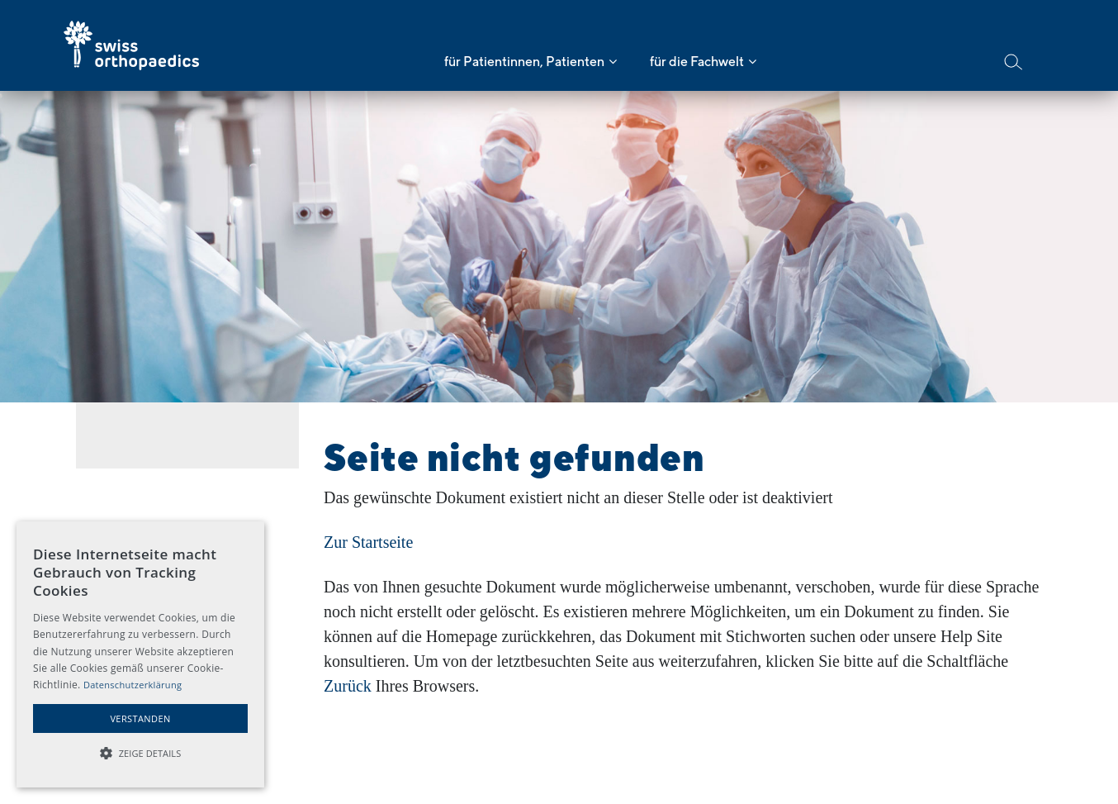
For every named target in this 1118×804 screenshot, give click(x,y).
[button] (140, 753)
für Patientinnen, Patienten (524, 61)
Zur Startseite (368, 542)
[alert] (140, 654)
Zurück (348, 686)
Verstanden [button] (140, 718)
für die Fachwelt (697, 61)
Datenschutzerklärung (132, 684)
